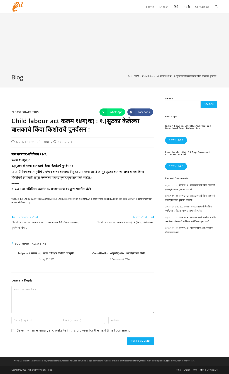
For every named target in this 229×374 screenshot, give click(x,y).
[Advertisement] (114, 46)
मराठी (47, 142)
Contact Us (212, 369)
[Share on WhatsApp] (112, 112)
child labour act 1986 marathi (33, 199)
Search (169, 98)
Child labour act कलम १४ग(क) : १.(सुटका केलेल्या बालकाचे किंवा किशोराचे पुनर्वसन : (180, 76)
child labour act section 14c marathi (71, 199)
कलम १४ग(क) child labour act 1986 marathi (115, 199)
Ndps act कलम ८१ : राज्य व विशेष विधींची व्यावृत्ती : (46, 253)
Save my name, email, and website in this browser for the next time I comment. (74, 330)
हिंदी (195, 369)
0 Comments (65, 142)
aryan (168, 185)
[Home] (129, 76)
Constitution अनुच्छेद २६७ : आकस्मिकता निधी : (119, 253)
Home (178, 369)
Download (176, 140)
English (187, 369)
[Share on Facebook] (140, 112)
